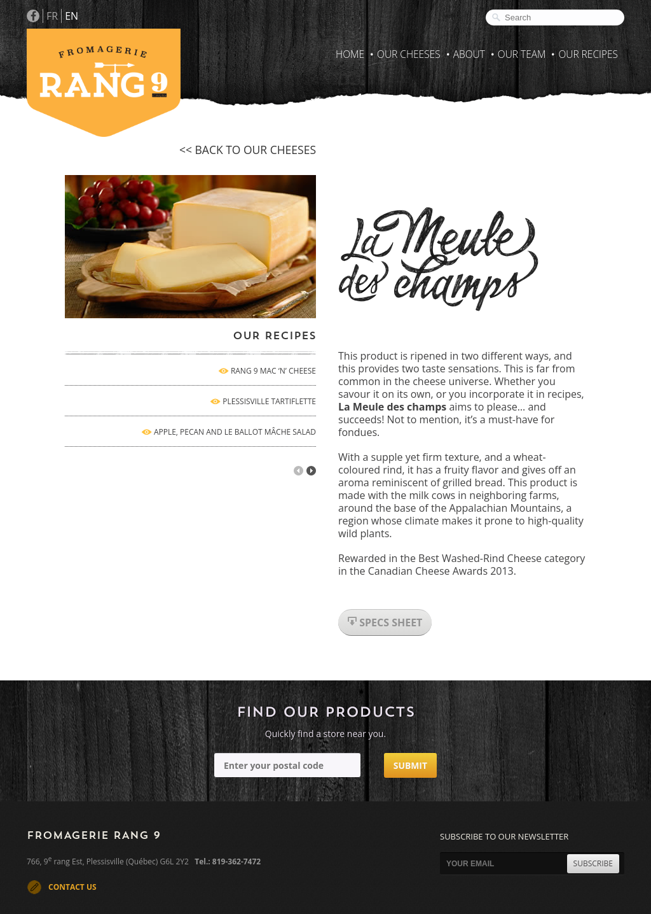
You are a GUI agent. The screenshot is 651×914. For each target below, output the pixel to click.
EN (71, 16)
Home (350, 54)
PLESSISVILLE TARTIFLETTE (269, 401)
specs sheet (385, 622)
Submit (410, 765)
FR (52, 16)
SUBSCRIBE (593, 863)
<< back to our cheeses (247, 149)
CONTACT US (72, 887)
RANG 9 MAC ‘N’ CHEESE (273, 370)
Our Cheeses (409, 54)
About (469, 54)
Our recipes (588, 54)
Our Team (522, 54)
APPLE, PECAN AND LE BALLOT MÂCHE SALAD (235, 431)
